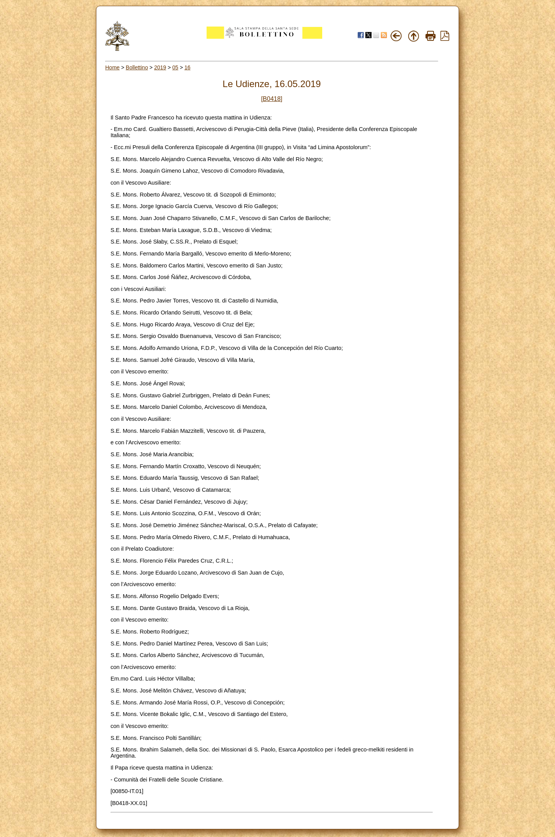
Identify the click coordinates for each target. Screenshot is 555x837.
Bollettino (137, 67)
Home (112, 67)
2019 (160, 67)
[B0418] (271, 99)
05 (175, 67)
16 (188, 67)
